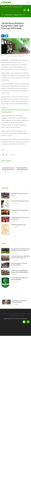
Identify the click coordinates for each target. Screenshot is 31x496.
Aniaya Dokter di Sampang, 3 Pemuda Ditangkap (17, 15)
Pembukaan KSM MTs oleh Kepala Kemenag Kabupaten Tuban (21, 169)
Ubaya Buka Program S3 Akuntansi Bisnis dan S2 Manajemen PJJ (8, 169)
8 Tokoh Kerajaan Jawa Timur (18, 224)
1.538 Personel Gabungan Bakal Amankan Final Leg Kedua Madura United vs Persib (19, 272)
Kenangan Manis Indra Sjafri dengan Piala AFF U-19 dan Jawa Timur (20, 249)
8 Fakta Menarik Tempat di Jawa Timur (19, 194)
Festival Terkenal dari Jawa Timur (19, 201)
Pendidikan (13, 154)
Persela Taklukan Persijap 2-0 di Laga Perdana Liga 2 (19, 278)
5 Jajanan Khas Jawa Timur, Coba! (19, 210)
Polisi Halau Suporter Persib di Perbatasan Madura (19, 264)
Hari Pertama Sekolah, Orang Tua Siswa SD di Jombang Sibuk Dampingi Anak (15, 111)
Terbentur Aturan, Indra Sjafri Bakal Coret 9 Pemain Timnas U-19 (20, 256)
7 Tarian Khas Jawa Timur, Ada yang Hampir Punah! (20, 218)
